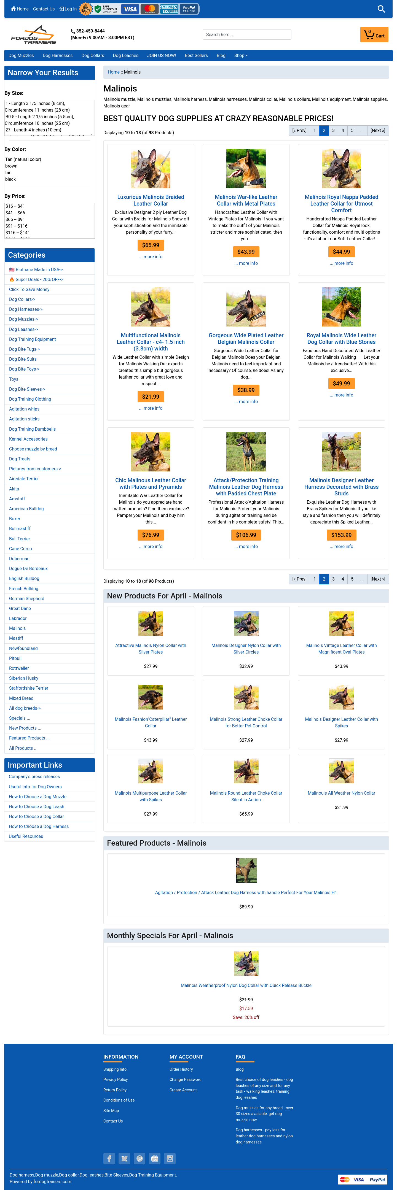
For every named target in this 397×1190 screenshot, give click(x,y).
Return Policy (115, 1090)
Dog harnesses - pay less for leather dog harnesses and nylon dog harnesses (264, 1136)
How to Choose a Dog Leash (36, 806)
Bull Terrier (19, 538)
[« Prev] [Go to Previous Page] (299, 130)
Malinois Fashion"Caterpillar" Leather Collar (151, 722)
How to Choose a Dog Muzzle (37, 796)
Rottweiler (19, 668)
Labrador (18, 618)
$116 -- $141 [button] (18, 232)
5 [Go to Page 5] (352, 130)
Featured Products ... (29, 738)
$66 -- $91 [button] (15, 219)
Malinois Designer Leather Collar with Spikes (341, 722)
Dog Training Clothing (30, 399)
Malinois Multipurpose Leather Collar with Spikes (151, 796)
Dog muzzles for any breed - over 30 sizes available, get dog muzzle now (264, 1114)
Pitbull (15, 658)
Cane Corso (20, 548)
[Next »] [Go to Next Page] (378, 130)
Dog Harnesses (58, 55)
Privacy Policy (115, 1079)
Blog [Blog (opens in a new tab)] (221, 55)
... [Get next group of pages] (362, 130)
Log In (68, 9)
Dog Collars (93, 55)
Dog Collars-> (22, 299)
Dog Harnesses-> (25, 309)
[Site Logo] (34, 34)
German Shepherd (26, 598)
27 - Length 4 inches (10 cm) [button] (33, 130)
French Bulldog (23, 588)
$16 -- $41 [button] (15, 206)
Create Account (183, 1090)
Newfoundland (23, 648)
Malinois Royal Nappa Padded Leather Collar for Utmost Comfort (341, 204)
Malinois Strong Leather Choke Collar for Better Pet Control (246, 722)
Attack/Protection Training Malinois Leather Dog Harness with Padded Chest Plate (246, 487)
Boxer (14, 518)
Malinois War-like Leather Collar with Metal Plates (246, 200)
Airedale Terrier (24, 478)
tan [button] (8, 172)
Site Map (111, 1110)
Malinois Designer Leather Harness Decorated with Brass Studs (341, 487)
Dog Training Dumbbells (32, 429)
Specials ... (19, 718)
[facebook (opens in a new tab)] (109, 1158)
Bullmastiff (20, 528)
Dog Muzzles (21, 55)
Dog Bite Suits (23, 359)
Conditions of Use (119, 1100)
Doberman (19, 558)
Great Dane (20, 608)
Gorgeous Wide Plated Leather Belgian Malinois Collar (246, 338)
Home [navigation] (114, 72)
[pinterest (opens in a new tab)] (139, 1158)
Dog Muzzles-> (23, 319)
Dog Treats (19, 459)
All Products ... (23, 748)
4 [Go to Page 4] (343, 130)
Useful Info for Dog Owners (35, 786)
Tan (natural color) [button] (23, 159)
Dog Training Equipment (32, 339)
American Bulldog (26, 508)
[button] (381, 9)
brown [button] (11, 166)
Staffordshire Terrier (28, 688)
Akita (14, 489)
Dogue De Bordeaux (28, 568)
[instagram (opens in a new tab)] (169, 1158)
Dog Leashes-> (23, 329)
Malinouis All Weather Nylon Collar (341, 793)
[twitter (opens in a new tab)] (124, 1158)
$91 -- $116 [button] (17, 226)
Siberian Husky (23, 678)
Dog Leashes (125, 55)
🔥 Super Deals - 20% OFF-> (36, 279)
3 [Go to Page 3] (333, 130)
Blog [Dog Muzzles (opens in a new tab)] (240, 1069)
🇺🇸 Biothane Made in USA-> (36, 269)
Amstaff (17, 498)
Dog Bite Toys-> (24, 369)
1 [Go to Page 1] (314, 130)
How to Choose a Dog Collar (36, 816)
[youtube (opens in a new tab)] (154, 1158)
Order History (181, 1069)
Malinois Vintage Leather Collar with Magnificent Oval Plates (341, 649)
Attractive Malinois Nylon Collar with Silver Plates (150, 649)
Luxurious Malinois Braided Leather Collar (150, 200)
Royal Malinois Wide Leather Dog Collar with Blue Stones (341, 338)
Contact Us (44, 9)
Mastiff (16, 638)
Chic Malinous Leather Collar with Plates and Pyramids (150, 483)
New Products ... (25, 728)
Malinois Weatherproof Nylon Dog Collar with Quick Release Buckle (246, 985)
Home (20, 9)
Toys (13, 379)
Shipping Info (115, 1069)
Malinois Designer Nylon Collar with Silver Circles (246, 649)
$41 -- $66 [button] (15, 212)
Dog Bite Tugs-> (24, 349)
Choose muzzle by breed (33, 449)
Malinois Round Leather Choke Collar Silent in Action (246, 796)
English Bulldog (24, 578)
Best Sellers (196, 55)
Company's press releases (34, 776)
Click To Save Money (29, 289)
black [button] (10, 179)
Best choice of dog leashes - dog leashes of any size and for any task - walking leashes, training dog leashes (264, 1088)
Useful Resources (26, 836)
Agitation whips (24, 409)
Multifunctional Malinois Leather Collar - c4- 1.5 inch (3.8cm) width (151, 342)
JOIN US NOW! (161, 55)
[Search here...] (247, 34)
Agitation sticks (24, 419)
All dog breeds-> (25, 708)
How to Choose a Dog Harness (39, 826)
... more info (150, 256)
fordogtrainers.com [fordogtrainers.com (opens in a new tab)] (52, 1181)
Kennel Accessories (28, 439)
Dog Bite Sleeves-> (27, 389)
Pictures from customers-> (35, 468)
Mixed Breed (21, 698)
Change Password (186, 1079)
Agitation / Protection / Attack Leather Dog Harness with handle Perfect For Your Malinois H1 (246, 892)
